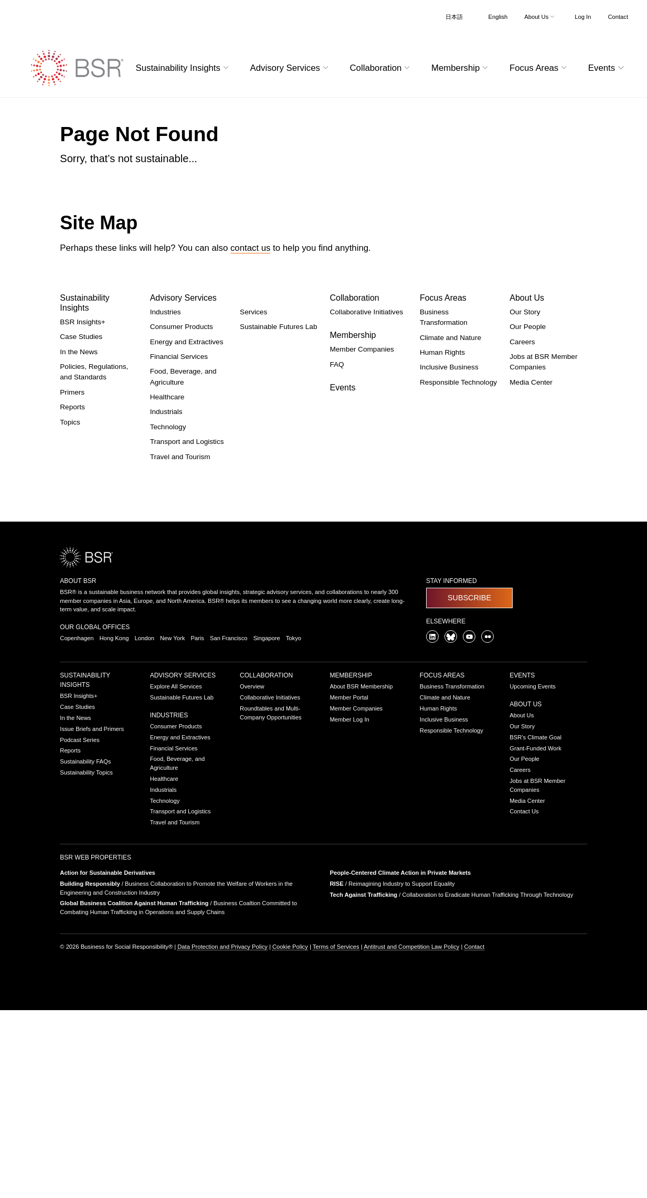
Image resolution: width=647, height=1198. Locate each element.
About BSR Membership (361, 686)
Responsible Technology (458, 382)
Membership (353, 335)
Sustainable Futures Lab (278, 327)
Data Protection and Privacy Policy (222, 946)
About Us (527, 297)
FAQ (337, 364)
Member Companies (362, 349)
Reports (72, 407)
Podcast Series (79, 740)
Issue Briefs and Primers (92, 729)
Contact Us (524, 811)
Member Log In (349, 719)
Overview (252, 686)
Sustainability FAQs (85, 761)
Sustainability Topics (86, 772)
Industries (165, 312)
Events (342, 387)
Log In (583, 17)
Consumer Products (181, 327)
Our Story (525, 312)
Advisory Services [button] (290, 68)
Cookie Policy (290, 946)
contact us (250, 248)
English (498, 17)
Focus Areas (443, 297)
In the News (79, 352)
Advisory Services (183, 297)
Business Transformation (452, 686)
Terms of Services (336, 946)
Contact (618, 17)
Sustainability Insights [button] (183, 68)
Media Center (531, 382)
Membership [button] (461, 68)
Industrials (166, 412)
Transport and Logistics (187, 442)
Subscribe (469, 597)
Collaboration (354, 297)
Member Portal (349, 697)
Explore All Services (176, 686)
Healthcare (167, 397)
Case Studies (81, 337)
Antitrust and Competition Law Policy (411, 946)
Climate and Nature (450, 338)
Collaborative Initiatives (366, 312)
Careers (522, 342)
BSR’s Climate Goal (535, 737)
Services (253, 312)
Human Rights (442, 352)
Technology (168, 427)
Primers (72, 392)
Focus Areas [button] (539, 68)
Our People (528, 327)
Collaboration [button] (380, 68)
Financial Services (179, 357)
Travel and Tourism (180, 457)
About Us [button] (540, 17)
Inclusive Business (449, 367)
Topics (70, 422)
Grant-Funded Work (535, 748)
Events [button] (607, 68)
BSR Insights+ (82, 322)
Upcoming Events (533, 686)
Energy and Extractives (187, 342)
